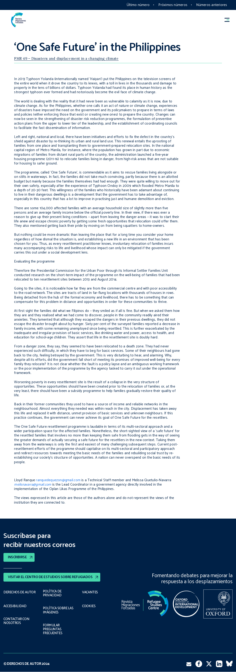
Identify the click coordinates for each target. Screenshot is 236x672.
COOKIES (89, 606)
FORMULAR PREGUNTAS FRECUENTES (52, 629)
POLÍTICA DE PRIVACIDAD (52, 593)
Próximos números (172, 5)
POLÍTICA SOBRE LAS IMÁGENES (59, 610)
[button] (229, 20)
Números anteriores (211, 5)
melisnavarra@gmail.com (32, 484)
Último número (138, 5)
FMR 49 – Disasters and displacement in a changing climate (66, 58)
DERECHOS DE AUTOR (14, 593)
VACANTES (90, 592)
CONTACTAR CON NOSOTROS (16, 624)
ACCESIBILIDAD (14, 609)
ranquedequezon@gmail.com (58, 480)
